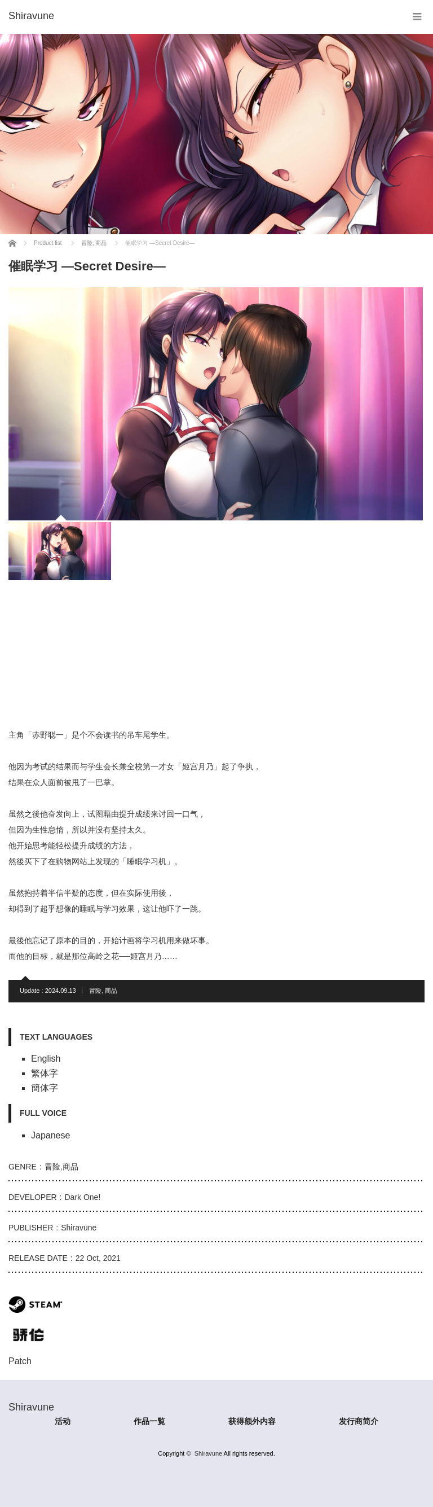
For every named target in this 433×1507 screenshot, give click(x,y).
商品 (111, 990)
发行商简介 (358, 1421)
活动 (62, 1421)
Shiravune (209, 1453)
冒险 (95, 990)
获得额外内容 (252, 1421)
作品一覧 (149, 1421)
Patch (20, 1361)
